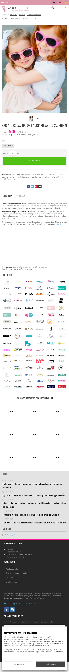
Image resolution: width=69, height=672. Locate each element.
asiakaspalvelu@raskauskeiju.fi (20, 603)
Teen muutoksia (19, 664)
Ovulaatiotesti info (13, 582)
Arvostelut (20, 195)
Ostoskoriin (34, 161)
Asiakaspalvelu (12, 569)
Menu (5, 2)
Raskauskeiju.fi (10, 535)
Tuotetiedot (7, 195)
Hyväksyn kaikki (50, 664)
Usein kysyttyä (11, 577)
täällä (59, 224)
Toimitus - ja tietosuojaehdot (17, 573)
